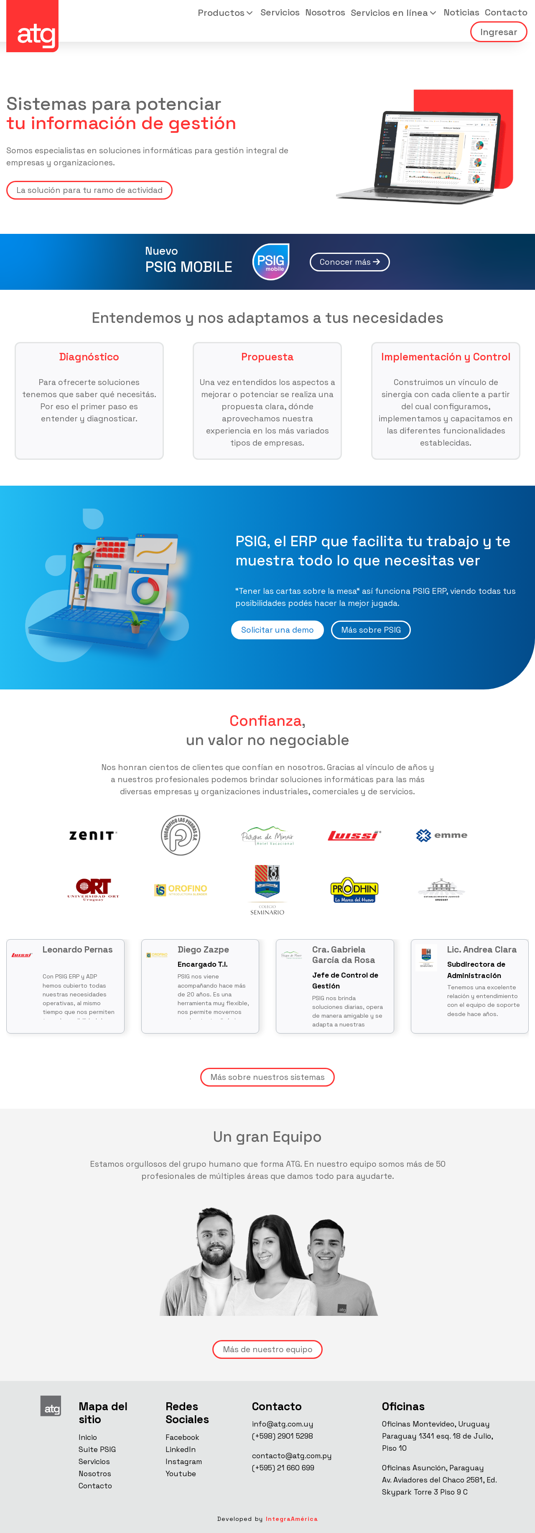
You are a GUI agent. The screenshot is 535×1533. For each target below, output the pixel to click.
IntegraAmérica (292, 1519)
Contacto (506, 12)
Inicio (88, 1437)
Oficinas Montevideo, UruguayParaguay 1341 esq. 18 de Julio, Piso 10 (437, 1436)
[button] (226, 12)
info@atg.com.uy (282, 1424)
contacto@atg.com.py (292, 1455)
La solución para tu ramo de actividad (89, 190)
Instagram (184, 1461)
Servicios (280, 12)
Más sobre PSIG (371, 630)
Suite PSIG (97, 1449)
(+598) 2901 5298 (282, 1436)
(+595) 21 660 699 (283, 1467)
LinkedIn (181, 1449)
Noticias (461, 12)
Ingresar (498, 32)
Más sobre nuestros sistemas (267, 1077)
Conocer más (350, 262)
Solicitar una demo (277, 630)
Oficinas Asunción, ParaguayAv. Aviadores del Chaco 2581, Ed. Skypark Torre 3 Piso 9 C (439, 1480)
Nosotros (325, 12)
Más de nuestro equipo (268, 1349)
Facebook (182, 1437)
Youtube (181, 1473)
